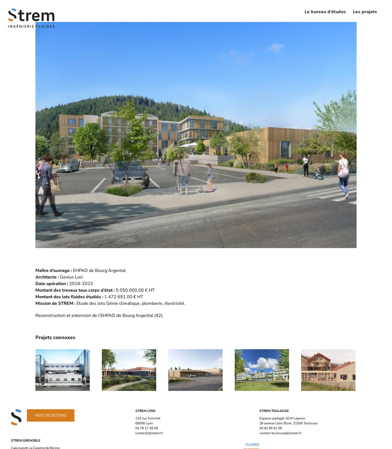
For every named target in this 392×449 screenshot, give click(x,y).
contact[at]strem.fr (149, 433)
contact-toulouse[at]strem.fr (280, 433)
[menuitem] (325, 11)
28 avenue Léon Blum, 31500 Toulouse (288, 423)
